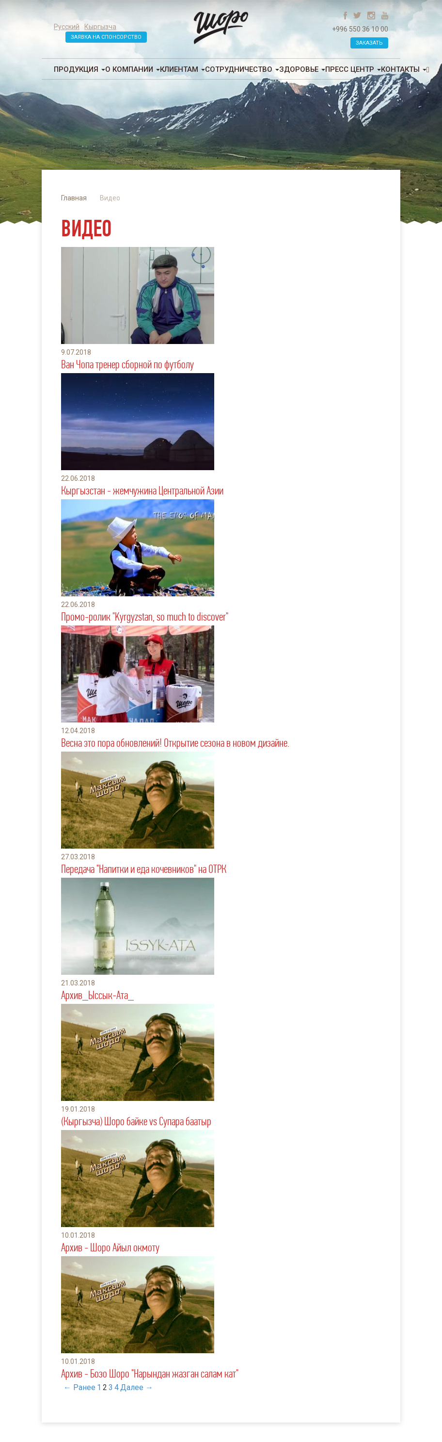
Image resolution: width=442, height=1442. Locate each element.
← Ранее (79, 1387)
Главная (74, 198)
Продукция (79, 69)
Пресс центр (353, 69)
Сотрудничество (242, 69)
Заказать (369, 43)
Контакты (403, 69)
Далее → (136, 1387)
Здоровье (302, 69)
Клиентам (182, 69)
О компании (132, 69)
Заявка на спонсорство (106, 37)
